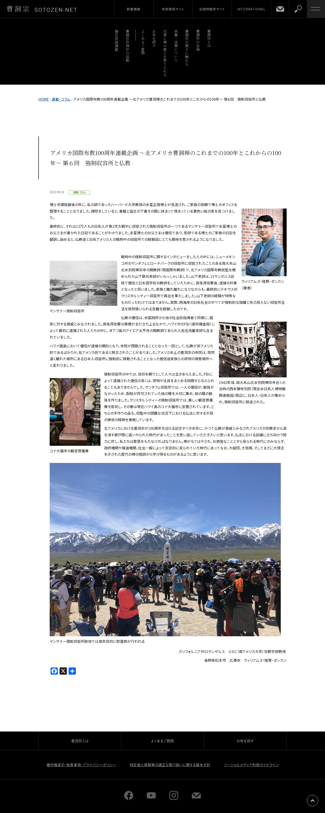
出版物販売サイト (212, 9)
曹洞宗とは (209, 38)
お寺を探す (154, 38)
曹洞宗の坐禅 (198, 40)
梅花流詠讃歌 (116, 40)
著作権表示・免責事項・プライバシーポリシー (81, 764)
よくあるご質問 (143, 42)
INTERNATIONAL (251, 9)
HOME (43, 99)
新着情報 (133, 9)
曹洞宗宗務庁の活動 (127, 45)
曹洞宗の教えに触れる (187, 47)
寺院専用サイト (173, 9)
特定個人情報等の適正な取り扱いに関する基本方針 (170, 764)
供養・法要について (176, 45)
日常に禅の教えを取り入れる (164, 53)
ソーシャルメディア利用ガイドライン (251, 764)
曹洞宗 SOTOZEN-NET (42, 9)
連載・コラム (61, 99)
